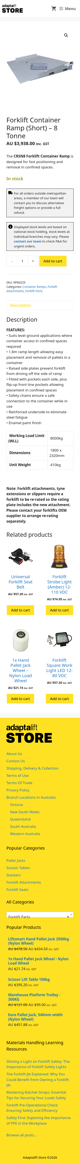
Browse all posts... (21, 1135)
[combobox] (40, 915)
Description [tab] (20, 305)
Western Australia (25, 833)
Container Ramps (34, 287)
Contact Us (15, 760)
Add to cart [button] (20, 610)
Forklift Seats (17, 889)
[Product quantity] (22, 261)
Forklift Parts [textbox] (38, 917)
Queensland (20, 819)
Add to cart (53, 261)
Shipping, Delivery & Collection (32, 768)
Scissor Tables (18, 867)
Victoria (16, 804)
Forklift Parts (33, 291)
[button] (66, 35)
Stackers (13, 875)
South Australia (23, 826)
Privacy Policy (17, 790)
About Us (14, 753)
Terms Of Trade (19, 782)
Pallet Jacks (15, 860)
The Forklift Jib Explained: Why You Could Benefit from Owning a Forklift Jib (37, 1079)
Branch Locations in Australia (31, 797)
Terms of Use (17, 775)
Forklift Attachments (23, 882)
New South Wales (24, 811)
